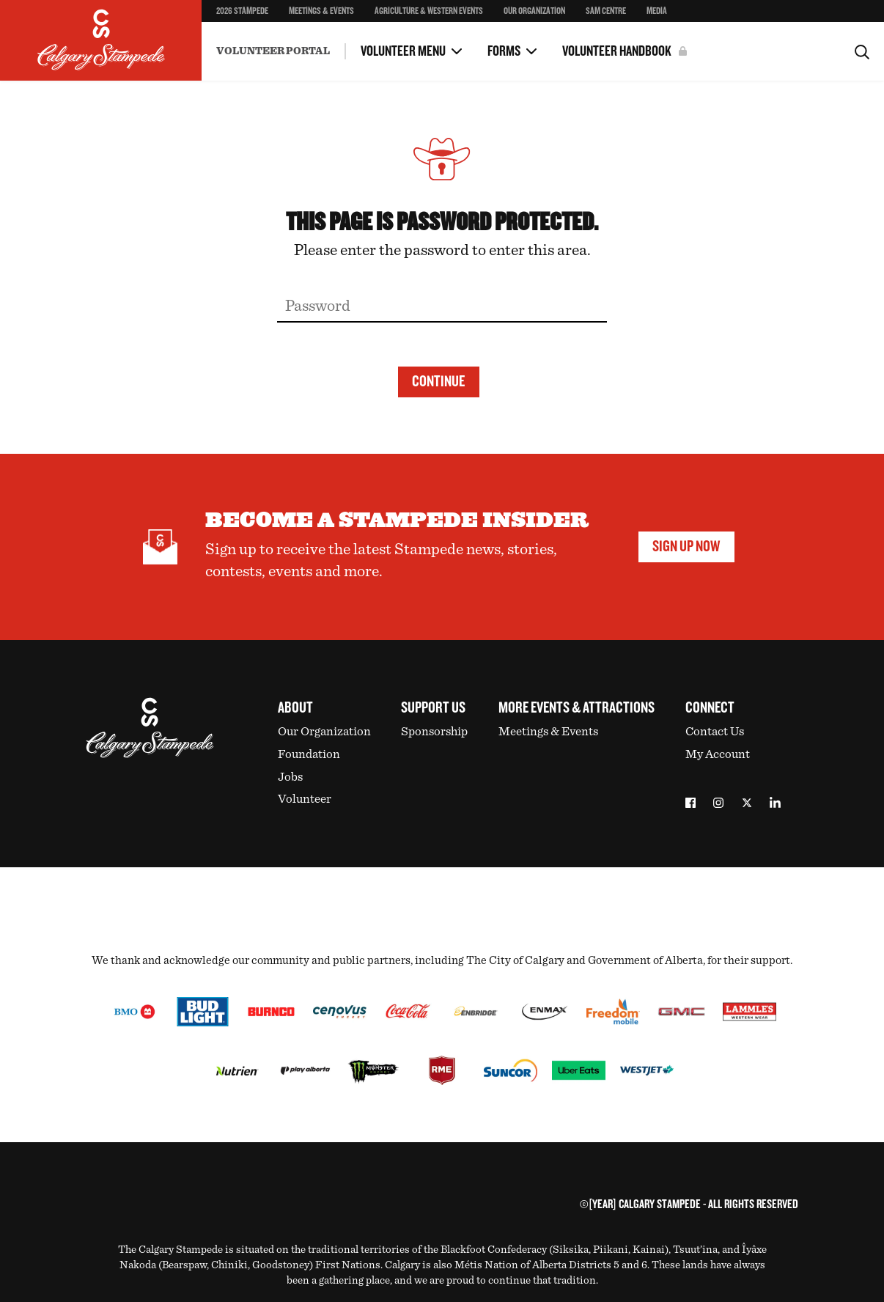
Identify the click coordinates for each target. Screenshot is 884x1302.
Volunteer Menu (403, 51)
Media (657, 11)
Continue (438, 381)
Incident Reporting (258, 39)
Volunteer (304, 798)
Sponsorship (434, 731)
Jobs (290, 776)
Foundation (309, 754)
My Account (717, 754)
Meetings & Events (321, 11)
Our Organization (534, 11)
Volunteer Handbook (616, 51)
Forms (503, 51)
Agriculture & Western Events (429, 11)
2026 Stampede (242, 11)
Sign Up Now (686, 546)
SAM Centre (606, 11)
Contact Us (714, 731)
